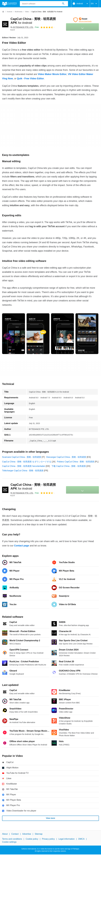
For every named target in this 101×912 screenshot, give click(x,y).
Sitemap (38, 834)
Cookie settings (9, 842)
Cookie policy (32, 839)
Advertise (26, 834)
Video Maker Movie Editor (52, 74)
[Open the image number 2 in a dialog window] (62, 333)
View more (50, 818)
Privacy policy (48, 839)
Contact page (21, 545)
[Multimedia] (18, 12)
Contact (15, 834)
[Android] (9, 12)
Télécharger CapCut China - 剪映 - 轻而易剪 (23, 470)
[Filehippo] (9, 3)
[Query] (44, 3)
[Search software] (63, 3)
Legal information (67, 839)
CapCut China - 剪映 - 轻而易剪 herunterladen (23, 466)
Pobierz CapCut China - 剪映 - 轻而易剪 (75, 462)
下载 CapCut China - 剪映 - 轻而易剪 (68, 466)
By (22, 27)
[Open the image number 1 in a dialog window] (38, 333)
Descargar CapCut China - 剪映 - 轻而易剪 (66, 457)
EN (94, 3)
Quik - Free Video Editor (30, 78)
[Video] (27, 12)
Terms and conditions (12, 839)
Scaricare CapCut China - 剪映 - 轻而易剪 (21, 457)
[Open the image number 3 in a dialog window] (86, 333)
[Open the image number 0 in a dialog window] (13, 333)
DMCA (81, 839)
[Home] (3, 12)
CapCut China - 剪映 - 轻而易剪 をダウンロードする (26, 462)
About (5, 834)
